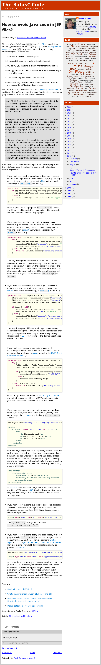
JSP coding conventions (48, 89)
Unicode (71, 91)
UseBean (91, 90)
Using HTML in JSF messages (82, 170)
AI (78, 44)
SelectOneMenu (75, 82)
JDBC (81, 64)
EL (49, 46)
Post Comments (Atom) (24, 658)
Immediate (83, 61)
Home (32, 652)
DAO (93, 50)
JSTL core (27, 415)
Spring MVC (48, 395)
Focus (80, 59)
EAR (85, 54)
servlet (26, 230)
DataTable (70, 52)
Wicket (57, 395)
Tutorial (92, 88)
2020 (69, 127)
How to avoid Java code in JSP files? (83, 174)
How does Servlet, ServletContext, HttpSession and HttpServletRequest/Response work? (29, 599)
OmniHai (90, 72)
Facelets (13, 487)
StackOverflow (25, 616)
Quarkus (80, 78)
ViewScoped (79, 95)
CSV (73, 50)
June (71, 178)
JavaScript (72, 63)
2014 (69, 144)
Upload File (81, 90)
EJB (68, 56)
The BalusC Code (23, 4)
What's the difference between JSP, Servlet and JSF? (29, 594)
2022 (69, 121)
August (73, 164)
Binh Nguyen (9, 631)
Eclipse (92, 54)
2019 (69, 130)
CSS (68, 50)
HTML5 (71, 60)
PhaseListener (73, 76)
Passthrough (74, 74)
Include (91, 60)
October (73, 158)
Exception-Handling (81, 56)
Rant (86, 78)
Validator (76, 92)
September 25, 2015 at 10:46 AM (15, 643)
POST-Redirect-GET (88, 76)
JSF (40, 395)
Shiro (81, 84)
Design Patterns (82, 52)
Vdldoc (70, 95)
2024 (69, 115)
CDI (72, 46)
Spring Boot (88, 84)
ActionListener (71, 44)
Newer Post (7, 652)
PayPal (80, 34)
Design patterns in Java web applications (25, 606)
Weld (73, 97)
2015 (69, 141)
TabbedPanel (89, 86)
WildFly (88, 97)
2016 (69, 138)
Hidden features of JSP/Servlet (20, 589)
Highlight (93, 59)
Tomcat (79, 88)
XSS (16, 547)
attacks (21, 547)
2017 (69, 136)
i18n (76, 60)
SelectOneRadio (88, 82)
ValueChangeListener (89, 93)
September (74, 161)
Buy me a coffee (82, 31)
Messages (81, 69)
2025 (69, 113)
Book (67, 46)
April (71, 181)
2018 (69, 133)
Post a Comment (9, 648)
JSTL (41, 46)
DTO (73, 54)
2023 (69, 118)
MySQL (89, 69)
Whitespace (80, 97)
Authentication (91, 44)
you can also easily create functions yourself (42, 542)
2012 (69, 150)
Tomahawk (70, 88)
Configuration (81, 49)
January (73, 184)
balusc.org (92, 26)
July (71, 167)
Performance (86, 74)
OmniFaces (76, 71)
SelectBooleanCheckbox (86, 80)
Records (92, 78)
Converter (91, 49)
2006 (69, 196)
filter (43, 181)
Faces (68, 59)
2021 (69, 124)
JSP (43, 44)
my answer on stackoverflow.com (31, 37)
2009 (69, 188)
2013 (69, 147)
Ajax (83, 44)
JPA (86, 64)
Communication (82, 47)
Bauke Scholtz (85, 18)
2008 (69, 190)
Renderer (73, 80)
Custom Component (83, 50)
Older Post (57, 652)
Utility (68, 93)
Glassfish (86, 59)
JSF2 (72, 66)
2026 (69, 110)
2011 (69, 153)
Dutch (79, 54)
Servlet (15, 616)
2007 (69, 193)
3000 (69, 107)
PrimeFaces (72, 78)
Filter (74, 58)
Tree (86, 88)
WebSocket (91, 95)
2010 (69, 156)
